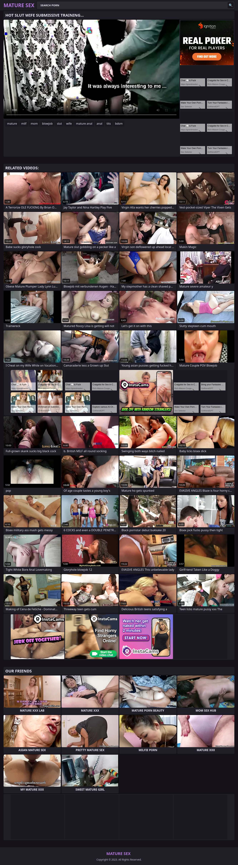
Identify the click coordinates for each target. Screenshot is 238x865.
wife (69, 124)
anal (99, 124)
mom (34, 124)
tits (109, 124)
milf (23, 124)
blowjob (47, 124)
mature (12, 124)
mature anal (84, 124)
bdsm (119, 124)
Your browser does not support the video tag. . (91, 69)
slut (59, 124)
